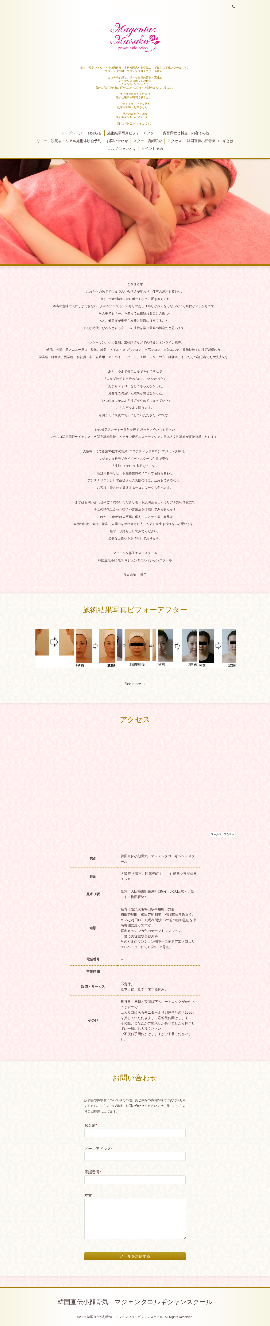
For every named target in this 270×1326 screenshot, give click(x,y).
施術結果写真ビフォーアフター (132, 133)
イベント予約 (152, 149)
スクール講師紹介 (147, 141)
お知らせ (95, 133)
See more (134, 684)
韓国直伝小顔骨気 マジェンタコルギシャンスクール (135, 1301)
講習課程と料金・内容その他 (186, 133)
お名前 (90, 1125)
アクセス (174, 141)
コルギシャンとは (121, 149)
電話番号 (92, 1172)
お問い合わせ (117, 141)
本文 (88, 1195)
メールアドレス (98, 1149)
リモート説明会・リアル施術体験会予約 (69, 141)
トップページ (71, 133)
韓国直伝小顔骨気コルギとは (210, 141)
